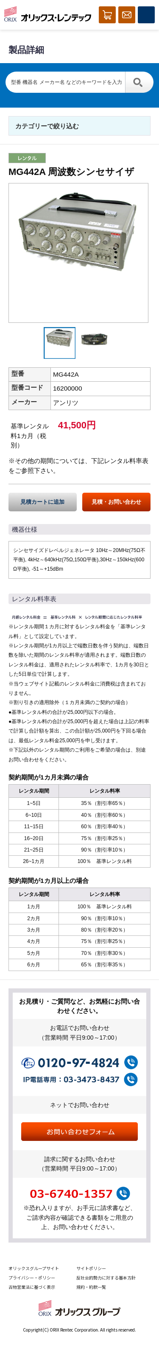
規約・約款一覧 (91, 1287)
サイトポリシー (91, 1268)
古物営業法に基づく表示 (31, 1287)
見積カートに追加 (42, 502)
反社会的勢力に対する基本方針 (106, 1277)
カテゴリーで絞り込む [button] (47, 126)
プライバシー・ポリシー (31, 1277)
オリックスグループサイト (33, 1268)
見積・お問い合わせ (116, 502)
